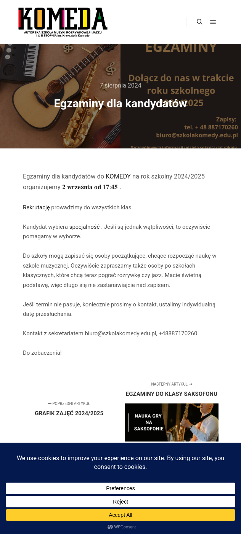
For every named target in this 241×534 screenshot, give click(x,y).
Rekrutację (37, 207)
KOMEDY (119, 176)
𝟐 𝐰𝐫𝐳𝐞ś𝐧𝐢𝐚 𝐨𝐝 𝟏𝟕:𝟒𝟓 (91, 187)
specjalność (85, 226)
